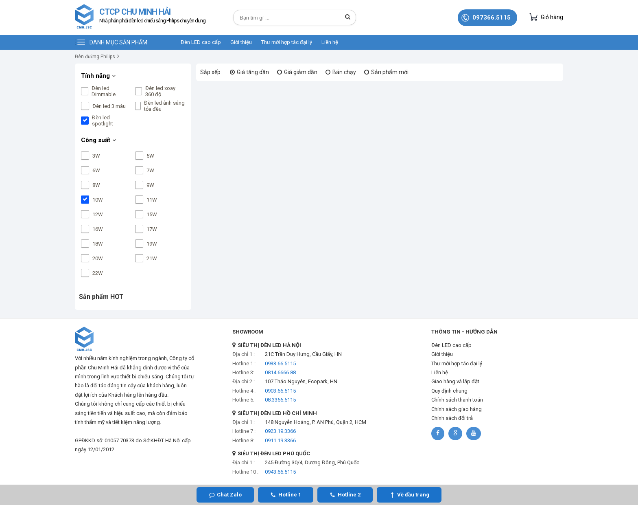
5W (150, 156)
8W (96, 185)
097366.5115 (491, 17)
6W (96, 170)
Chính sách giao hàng (456, 409)
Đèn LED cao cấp (201, 42)
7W (150, 170)
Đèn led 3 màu (109, 106)
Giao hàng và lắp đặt (455, 381)
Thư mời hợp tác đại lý (286, 42)
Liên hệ (329, 42)
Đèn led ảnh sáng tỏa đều (164, 106)
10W (97, 200)
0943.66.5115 (280, 472)
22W (97, 273)
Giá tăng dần (253, 72)
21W (151, 258)
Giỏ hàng (546, 17)
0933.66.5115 (280, 363)
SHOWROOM (247, 332)
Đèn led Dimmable (104, 91)
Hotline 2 (349, 495)
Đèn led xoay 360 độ (160, 91)
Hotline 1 (289, 495)
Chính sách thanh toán (457, 400)
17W (151, 229)
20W (97, 258)
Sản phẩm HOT (101, 297)
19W (151, 244)
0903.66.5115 (280, 391)
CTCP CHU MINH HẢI (152, 16)
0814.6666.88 (280, 372)
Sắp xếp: (211, 72)
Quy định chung (449, 391)
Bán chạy (344, 72)
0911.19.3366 (280, 440)
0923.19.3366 (280, 431)
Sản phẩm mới (390, 72)
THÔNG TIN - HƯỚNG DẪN (464, 332)
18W (97, 244)
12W (97, 214)
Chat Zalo (229, 495)
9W (150, 185)
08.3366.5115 (280, 400)
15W (151, 214)
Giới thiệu (241, 42)
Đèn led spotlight (102, 120)
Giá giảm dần (300, 72)
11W (151, 200)
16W (97, 229)
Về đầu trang (413, 495)
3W (96, 156)
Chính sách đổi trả (452, 418)
